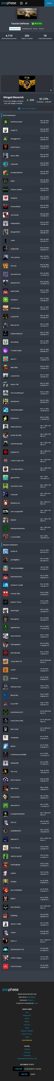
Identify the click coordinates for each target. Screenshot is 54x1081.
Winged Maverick (13, 97)
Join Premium (27, 1040)
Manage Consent (27, 1031)
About (27, 1022)
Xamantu (30, 1000)
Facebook (27, 1055)
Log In (49, 3)
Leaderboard (27, 29)
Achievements (15, 29)
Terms (27, 1037)
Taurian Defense (20, 23)
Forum (41, 29)
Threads (27, 1049)
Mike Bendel (31, 997)
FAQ (27, 1012)
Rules (27, 1018)
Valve (36, 1003)
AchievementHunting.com (27, 1059)
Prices (35, 29)
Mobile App (27, 1015)
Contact (27, 1025)
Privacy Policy (27, 1034)
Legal (27, 1028)
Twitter (27, 1052)
